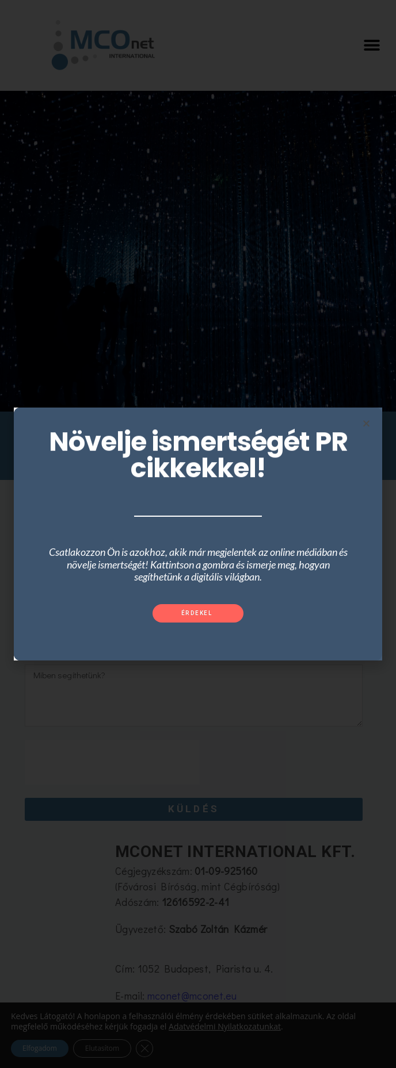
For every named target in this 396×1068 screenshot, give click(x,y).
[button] (198, 613)
